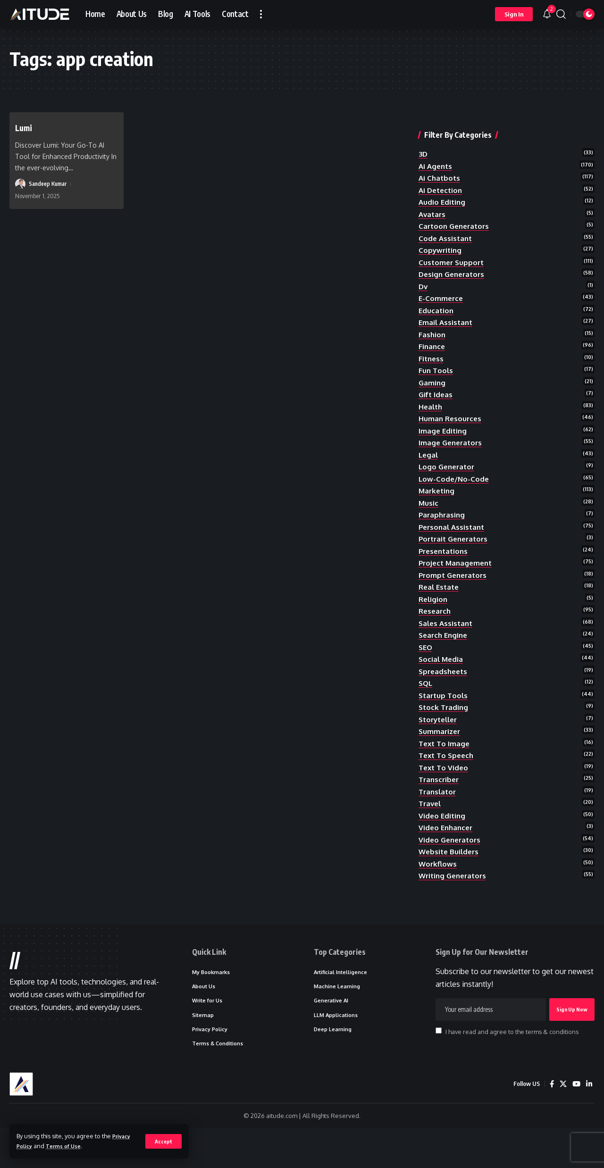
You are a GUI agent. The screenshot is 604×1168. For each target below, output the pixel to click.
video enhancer (447, 854)
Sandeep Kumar (50, 184)
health (431, 404)
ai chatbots (440, 161)
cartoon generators (456, 212)
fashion (432, 328)
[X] (562, 1124)
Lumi (25, 126)
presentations (445, 558)
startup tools (444, 712)
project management (457, 571)
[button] (163, 1141)
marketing (438, 494)
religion (434, 610)
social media (442, 674)
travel (431, 828)
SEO (426, 661)
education (437, 302)
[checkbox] (439, 1066)
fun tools (436, 366)
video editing (443, 840)
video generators (451, 866)
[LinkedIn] (589, 1124)
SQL (426, 699)
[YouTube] (575, 1124)
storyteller (440, 738)
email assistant (447, 315)
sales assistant (447, 635)
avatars (433, 199)
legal (429, 456)
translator (439, 815)
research (436, 622)
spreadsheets (444, 687)
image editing (444, 430)
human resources (451, 417)
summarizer (440, 751)
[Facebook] (550, 1124)
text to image (445, 763)
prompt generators (455, 584)
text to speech (448, 776)
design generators (454, 263)
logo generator (448, 469)
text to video (445, 789)
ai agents (436, 148)
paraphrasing (443, 520)
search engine (445, 648)
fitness (432, 353)
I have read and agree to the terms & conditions (512, 1066)
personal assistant (453, 533)
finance (432, 340)
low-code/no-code (455, 481)
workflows (438, 892)
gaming (432, 379)
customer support (453, 251)
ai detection (442, 174)
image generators (452, 443)
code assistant (446, 225)
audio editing (443, 187)
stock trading (444, 725)
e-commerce (442, 289)
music (429, 507)
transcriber (440, 802)
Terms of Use (68, 1146)
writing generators (455, 904)
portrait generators (456, 546)
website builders (450, 879)
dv (423, 276)
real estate (440, 597)
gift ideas (436, 392)
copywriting (441, 238)
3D (423, 135)
